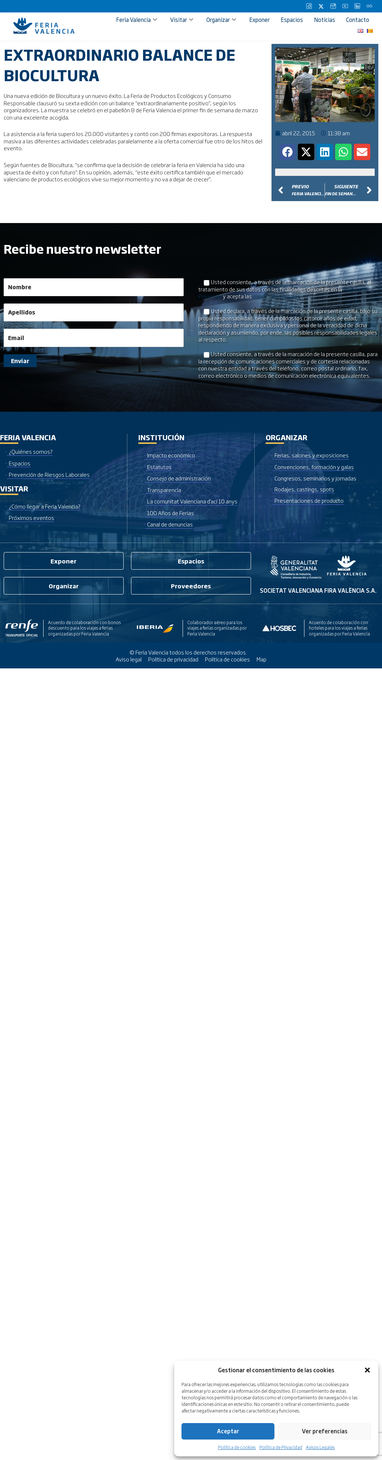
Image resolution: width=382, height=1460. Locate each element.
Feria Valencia (136, 19)
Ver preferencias (325, 1431)
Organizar (221, 19)
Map (261, 659)
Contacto (357, 19)
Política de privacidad (173, 659)
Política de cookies (237, 1447)
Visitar (181, 19)
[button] (367, 1370)
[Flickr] (369, 6)
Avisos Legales (320, 1447)
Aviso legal (129, 659)
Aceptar (228, 1431)
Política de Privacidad (280, 1447)
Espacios (292, 19)
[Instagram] (332, 6)
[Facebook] (308, 6)
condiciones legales (276, 296)
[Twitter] (320, 6)
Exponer (259, 19)
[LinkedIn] (357, 6)
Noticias (324, 19)
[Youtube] (345, 6)
